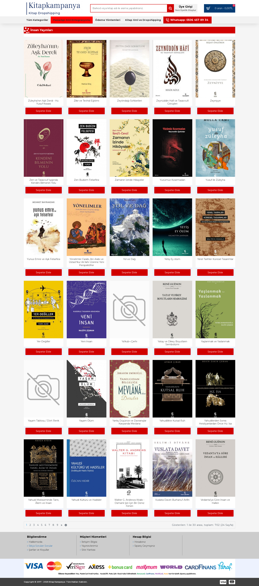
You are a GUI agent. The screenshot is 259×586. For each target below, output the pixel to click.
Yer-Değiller (43, 341)
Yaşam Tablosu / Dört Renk (43, 420)
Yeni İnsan (86, 341)
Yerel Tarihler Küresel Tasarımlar (215, 259)
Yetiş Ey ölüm (172, 259)
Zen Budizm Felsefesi (86, 179)
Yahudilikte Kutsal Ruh (172, 420)
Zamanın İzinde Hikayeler (129, 179)
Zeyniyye (215, 100)
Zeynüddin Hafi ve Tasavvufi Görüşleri (172, 102)
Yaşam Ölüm (86, 420)
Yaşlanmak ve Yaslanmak (215, 341)
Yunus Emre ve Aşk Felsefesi (43, 259)
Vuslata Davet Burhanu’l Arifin (172, 499)
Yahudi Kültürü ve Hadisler (87, 499)
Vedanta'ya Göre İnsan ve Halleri (215, 501)
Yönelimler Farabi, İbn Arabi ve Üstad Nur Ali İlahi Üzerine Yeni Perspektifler (86, 262)
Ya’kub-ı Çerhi (129, 341)
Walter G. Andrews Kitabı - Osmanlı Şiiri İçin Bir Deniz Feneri (129, 502)
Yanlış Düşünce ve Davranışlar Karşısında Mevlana (129, 422)
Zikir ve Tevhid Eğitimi (86, 100)
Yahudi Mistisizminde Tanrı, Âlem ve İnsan (43, 501)
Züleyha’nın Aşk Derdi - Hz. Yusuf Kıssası (43, 102)
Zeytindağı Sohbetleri (129, 100)
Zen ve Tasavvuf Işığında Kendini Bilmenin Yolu (43, 181)
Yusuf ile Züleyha (215, 179)
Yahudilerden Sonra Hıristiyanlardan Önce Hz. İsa (215, 422)
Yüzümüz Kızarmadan (172, 179)
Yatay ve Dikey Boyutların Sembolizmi (172, 343)
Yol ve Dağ (129, 259)
